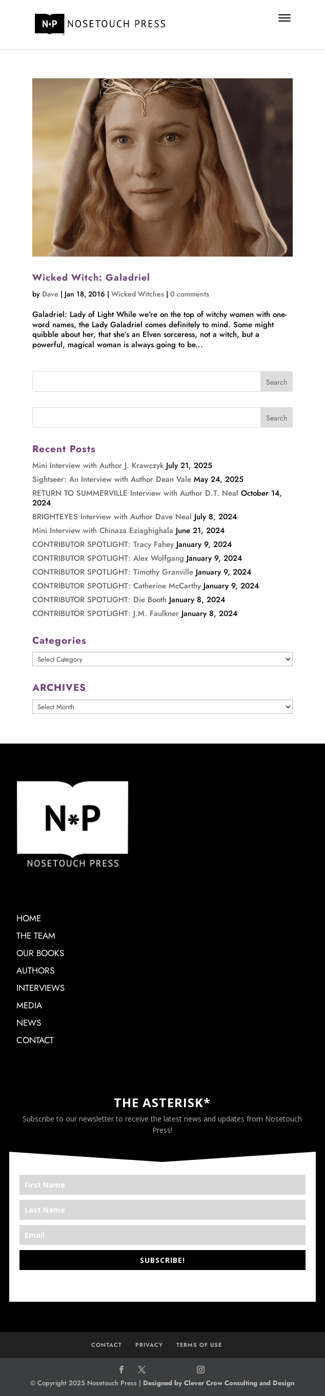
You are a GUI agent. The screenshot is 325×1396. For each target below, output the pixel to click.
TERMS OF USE (199, 1345)
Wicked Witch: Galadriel (91, 277)
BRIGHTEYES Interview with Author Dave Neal (112, 516)
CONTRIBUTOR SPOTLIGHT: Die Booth (99, 599)
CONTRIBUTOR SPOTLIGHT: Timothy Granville (112, 572)
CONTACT (35, 1040)
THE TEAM (35, 935)
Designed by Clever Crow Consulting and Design (218, 1383)
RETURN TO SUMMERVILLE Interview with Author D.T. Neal (135, 493)
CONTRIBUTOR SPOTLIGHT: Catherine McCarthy (116, 585)
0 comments (189, 294)
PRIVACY (149, 1345)
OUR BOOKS (40, 953)
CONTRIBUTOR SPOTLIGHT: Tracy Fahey (103, 544)
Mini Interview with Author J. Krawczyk (98, 465)
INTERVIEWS (40, 988)
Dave (50, 294)
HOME (28, 918)
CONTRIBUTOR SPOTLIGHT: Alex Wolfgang (108, 558)
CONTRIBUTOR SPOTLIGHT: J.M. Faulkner (105, 613)
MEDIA (29, 1005)
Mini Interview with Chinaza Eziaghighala (102, 530)
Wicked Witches (137, 294)
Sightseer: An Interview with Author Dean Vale (111, 479)
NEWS (28, 1023)
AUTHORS (35, 970)
